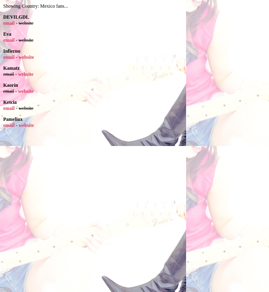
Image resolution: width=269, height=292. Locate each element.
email (9, 23)
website (26, 57)
